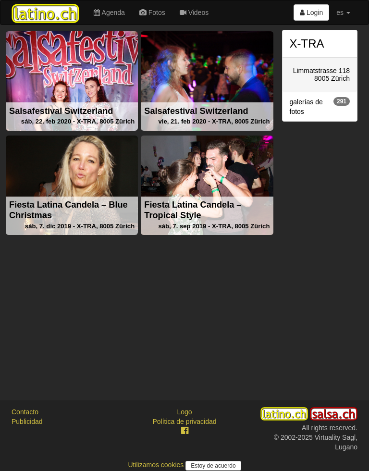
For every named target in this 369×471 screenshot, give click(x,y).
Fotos (152, 12)
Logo (184, 412)
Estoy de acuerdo (213, 465)
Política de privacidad (184, 421)
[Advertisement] (139, 306)
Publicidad (27, 421)
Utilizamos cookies (156, 465)
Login (311, 12)
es (343, 12)
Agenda (109, 12)
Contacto (25, 412)
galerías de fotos (320, 106)
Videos (194, 12)
